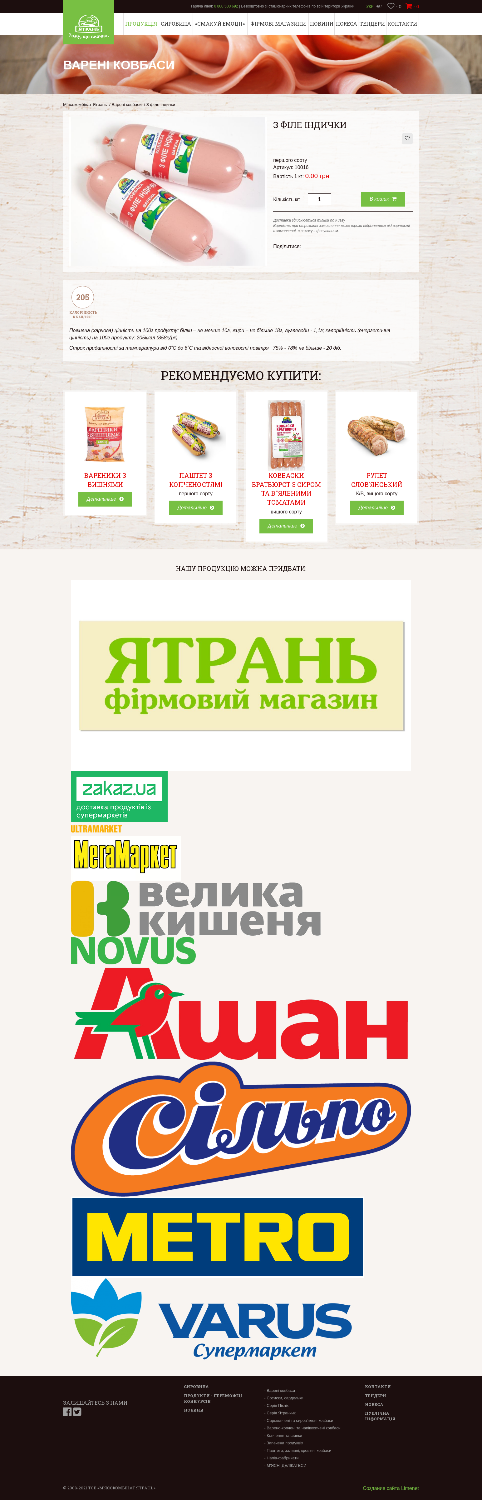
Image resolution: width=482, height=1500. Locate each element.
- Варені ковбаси (279, 1390)
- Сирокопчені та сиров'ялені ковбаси (298, 1420)
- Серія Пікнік (276, 1405)
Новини (321, 23)
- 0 (394, 6)
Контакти (402, 23)
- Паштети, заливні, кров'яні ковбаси (297, 1450)
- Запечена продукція (283, 1443)
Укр (370, 6)
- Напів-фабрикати (281, 1458)
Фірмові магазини (278, 23)
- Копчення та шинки (283, 1435)
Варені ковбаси (127, 104)
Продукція (141, 23)
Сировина (176, 23)
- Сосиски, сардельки (283, 1398)
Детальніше (105, 499)
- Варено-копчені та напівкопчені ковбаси (302, 1428)
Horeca (346, 23)
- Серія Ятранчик (279, 1413)
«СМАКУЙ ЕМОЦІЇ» (220, 23)
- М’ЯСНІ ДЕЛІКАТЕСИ (285, 1465)
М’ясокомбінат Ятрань (85, 104)
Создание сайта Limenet (391, 1488)
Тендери (372, 23)
